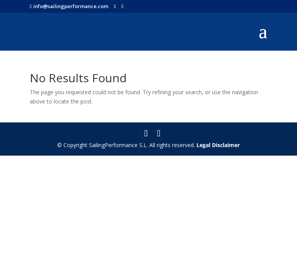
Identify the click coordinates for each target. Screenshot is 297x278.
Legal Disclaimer (218, 145)
